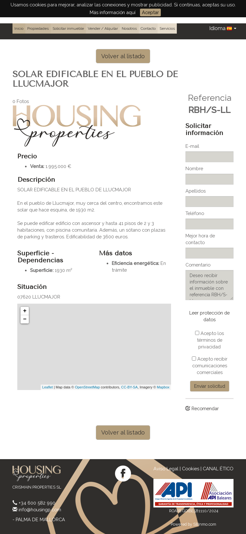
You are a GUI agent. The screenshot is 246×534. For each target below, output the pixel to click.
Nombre (194, 168)
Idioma (222, 28)
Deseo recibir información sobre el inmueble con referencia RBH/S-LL (209, 285)
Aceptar (150, 12)
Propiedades (38, 28)
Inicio (18, 28)
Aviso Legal (165, 468)
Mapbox (163, 387)
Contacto (148, 28)
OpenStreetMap (87, 387)
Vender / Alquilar (103, 28)
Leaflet (47, 387)
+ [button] (25, 311)
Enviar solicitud (209, 386)
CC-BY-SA (129, 387)
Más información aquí (112, 12)
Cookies (190, 468)
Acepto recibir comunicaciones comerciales (209, 365)
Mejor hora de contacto (200, 239)
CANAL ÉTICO (218, 468)
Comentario (197, 264)
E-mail (192, 146)
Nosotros (129, 28)
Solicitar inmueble (68, 28)
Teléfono (194, 213)
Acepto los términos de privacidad (209, 340)
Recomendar (205, 408)
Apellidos (195, 191)
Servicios (167, 28)
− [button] (25, 319)
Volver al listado (123, 56)
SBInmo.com (204, 524)
